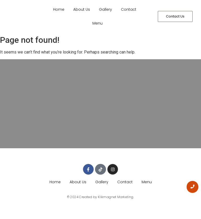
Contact (128, 9)
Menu (97, 23)
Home (58, 9)
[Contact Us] (175, 16)
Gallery (105, 9)
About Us (81, 9)
